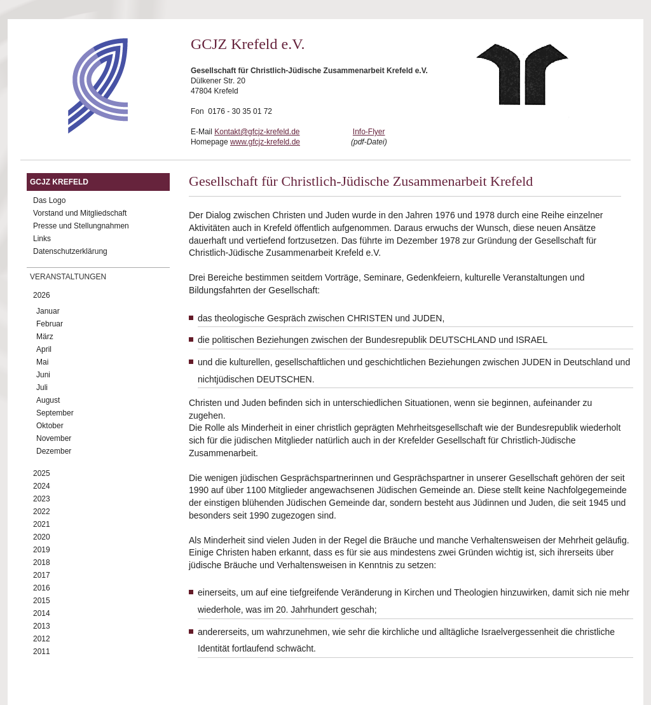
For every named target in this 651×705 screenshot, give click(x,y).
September (55, 412)
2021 (41, 524)
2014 (41, 613)
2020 (41, 537)
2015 (41, 600)
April (43, 349)
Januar (48, 311)
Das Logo (49, 200)
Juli (42, 387)
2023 (41, 498)
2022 (41, 511)
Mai (42, 362)
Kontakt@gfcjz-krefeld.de (256, 131)
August (48, 400)
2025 (41, 473)
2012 (41, 638)
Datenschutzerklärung (70, 251)
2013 (41, 626)
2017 (41, 575)
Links (42, 238)
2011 (41, 651)
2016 (41, 587)
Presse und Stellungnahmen (81, 225)
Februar (49, 323)
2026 (41, 295)
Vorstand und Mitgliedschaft (80, 213)
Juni (43, 374)
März (44, 336)
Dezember (53, 451)
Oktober (50, 425)
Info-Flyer (369, 131)
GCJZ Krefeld (59, 182)
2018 (41, 562)
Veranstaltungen (68, 276)
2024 (41, 486)
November (53, 438)
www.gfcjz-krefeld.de (265, 141)
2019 (41, 549)
